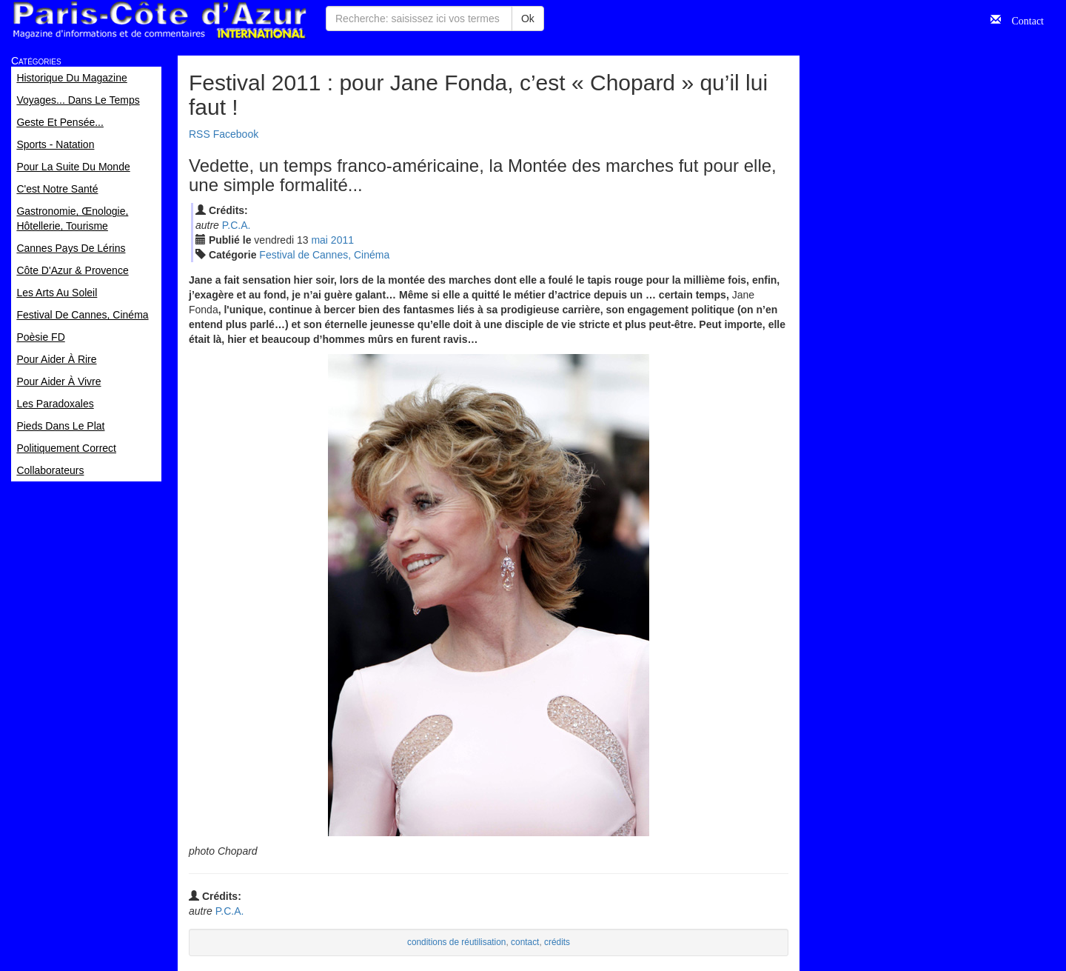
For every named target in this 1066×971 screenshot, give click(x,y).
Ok (527, 18)
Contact (1022, 19)
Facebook (235, 134)
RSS (199, 134)
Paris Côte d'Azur (159, 20)
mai (319, 240)
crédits (557, 942)
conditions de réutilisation (456, 942)
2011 (342, 240)
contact (525, 942)
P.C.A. (236, 225)
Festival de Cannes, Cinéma (324, 255)
